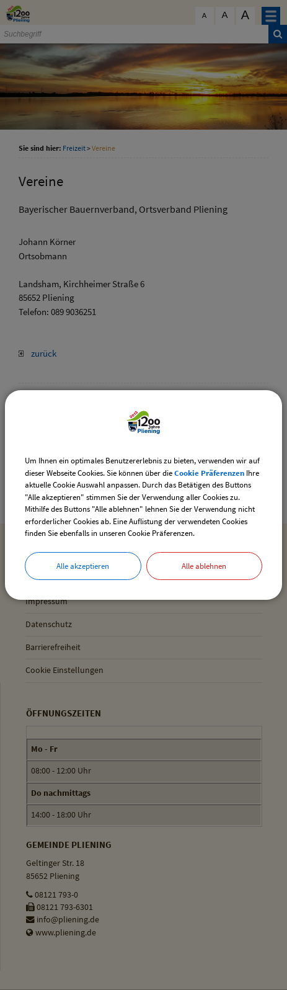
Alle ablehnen (204, 566)
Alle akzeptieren (82, 566)
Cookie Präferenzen (209, 473)
